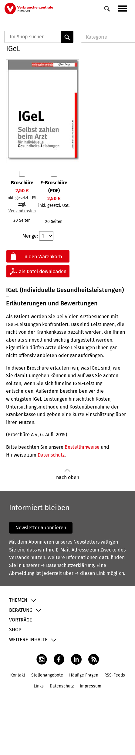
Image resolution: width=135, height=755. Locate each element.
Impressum (90, 686)
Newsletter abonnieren (40, 528)
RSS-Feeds (114, 675)
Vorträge (20, 620)
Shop (15, 629)
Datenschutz (51, 455)
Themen (18, 600)
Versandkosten (22, 211)
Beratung (20, 610)
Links (39, 686)
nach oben (67, 474)
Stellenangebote (47, 675)
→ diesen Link (90, 573)
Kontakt (17, 675)
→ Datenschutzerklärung (67, 565)
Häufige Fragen (83, 675)
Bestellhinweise (82, 447)
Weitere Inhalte (28, 639)
